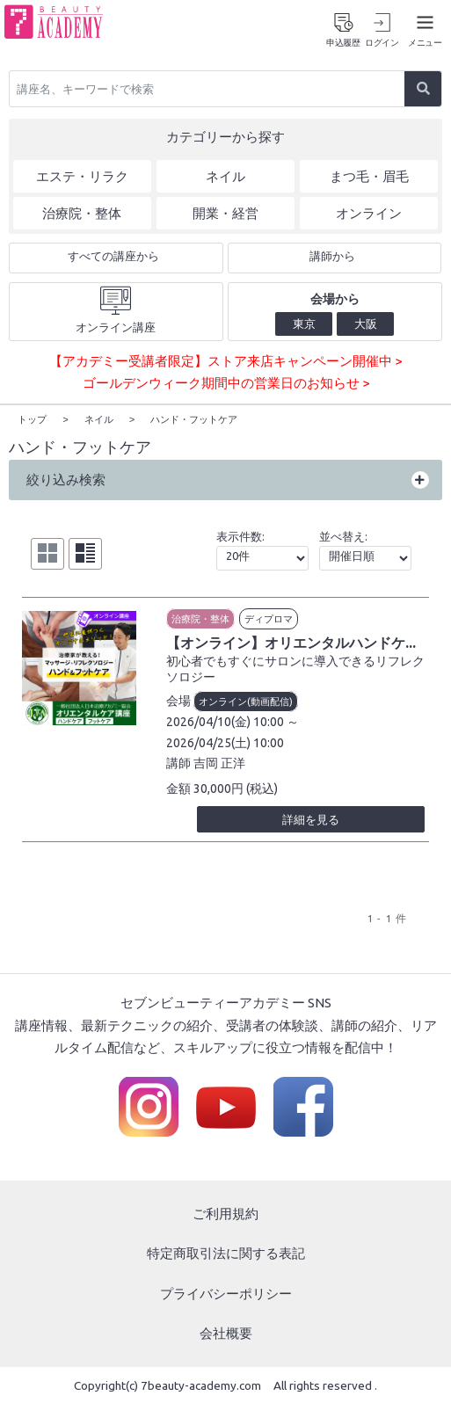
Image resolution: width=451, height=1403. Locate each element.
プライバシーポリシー (226, 1291)
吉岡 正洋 (219, 762)
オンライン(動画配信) (246, 700)
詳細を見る (310, 818)
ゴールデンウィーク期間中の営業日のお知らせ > (226, 382)
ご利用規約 (225, 1211)
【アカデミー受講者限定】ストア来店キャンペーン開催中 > (225, 360)
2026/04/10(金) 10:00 (225, 721)
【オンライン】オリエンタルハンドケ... (291, 641)
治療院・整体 (200, 617)
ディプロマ (268, 617)
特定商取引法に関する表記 (226, 1252)
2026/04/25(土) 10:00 (225, 741)
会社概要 (226, 1332)
